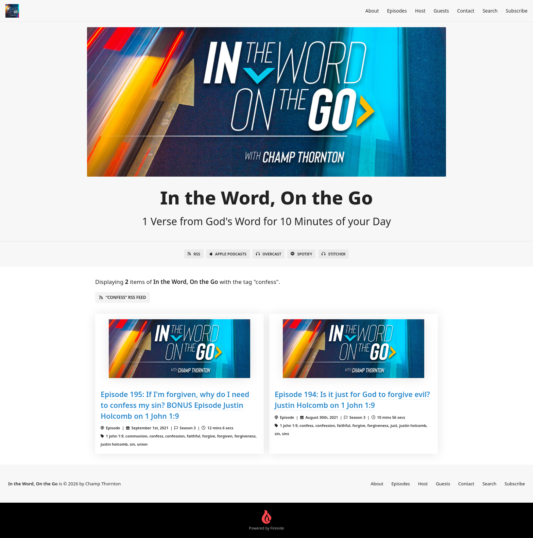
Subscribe (517, 10)
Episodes (397, 10)
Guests (441, 10)
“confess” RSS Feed (122, 297)
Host (420, 10)
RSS (194, 253)
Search (489, 10)
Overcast (268, 253)
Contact (466, 10)
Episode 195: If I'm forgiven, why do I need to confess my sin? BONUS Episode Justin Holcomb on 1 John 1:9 (175, 405)
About (372, 10)
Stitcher (333, 253)
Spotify (301, 253)
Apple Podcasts (228, 253)
